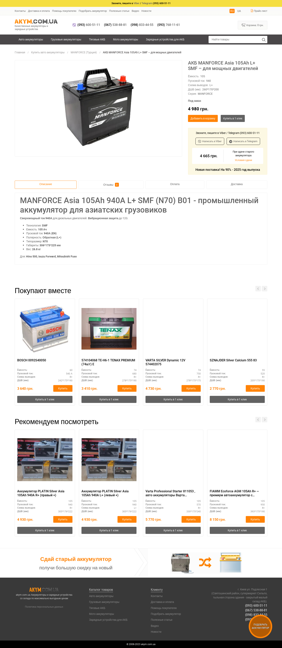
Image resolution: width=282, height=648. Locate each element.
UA (239, 11)
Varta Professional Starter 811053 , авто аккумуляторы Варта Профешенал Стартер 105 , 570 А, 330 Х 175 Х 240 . (170, 493)
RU (232, 11)
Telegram (147, 3)
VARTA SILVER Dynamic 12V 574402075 (165, 362)
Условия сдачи (243, 160)
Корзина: (252, 25)
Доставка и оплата (39, 11)
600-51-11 (88, 25)
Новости (146, 11)
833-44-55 (142, 25)
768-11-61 (168, 25)
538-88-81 (115, 25)
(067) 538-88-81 (256, 610)
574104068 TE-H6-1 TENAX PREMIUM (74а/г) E (108, 362)
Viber (136, 3)
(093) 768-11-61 (256, 619)
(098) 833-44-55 (256, 615)
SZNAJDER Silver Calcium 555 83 (233, 360)
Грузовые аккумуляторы (66, 39)
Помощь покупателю (64, 11)
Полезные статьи (119, 11)
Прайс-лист (258, 11)
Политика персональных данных (44, 607)
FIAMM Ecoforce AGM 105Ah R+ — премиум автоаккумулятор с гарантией (234, 493)
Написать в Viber (210, 141)
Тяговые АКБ (97, 39)
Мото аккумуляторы (125, 39)
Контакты (20, 11)
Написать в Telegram (243, 141)
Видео (135, 11)
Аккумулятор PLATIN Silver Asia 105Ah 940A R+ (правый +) (40, 493)
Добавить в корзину (203, 118)
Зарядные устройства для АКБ (165, 39)
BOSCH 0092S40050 (31, 360)
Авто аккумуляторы (31, 39)
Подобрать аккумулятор (93, 11)
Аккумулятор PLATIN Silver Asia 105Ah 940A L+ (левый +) (105, 493)
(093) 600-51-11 (256, 605)
